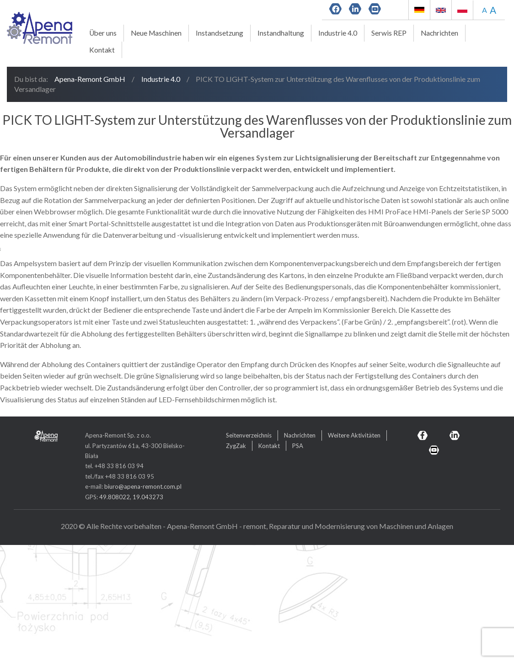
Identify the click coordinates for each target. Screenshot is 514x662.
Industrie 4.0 (337, 33)
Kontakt (102, 50)
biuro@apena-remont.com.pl (143, 603)
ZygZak (236, 562)
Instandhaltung (280, 33)
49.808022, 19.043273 (131, 614)
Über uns (103, 33)
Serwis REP (389, 33)
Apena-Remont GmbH (89, 79)
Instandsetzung (219, 33)
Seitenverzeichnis (249, 552)
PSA (297, 562)
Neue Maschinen (156, 33)
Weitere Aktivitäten (354, 552)
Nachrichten (439, 33)
